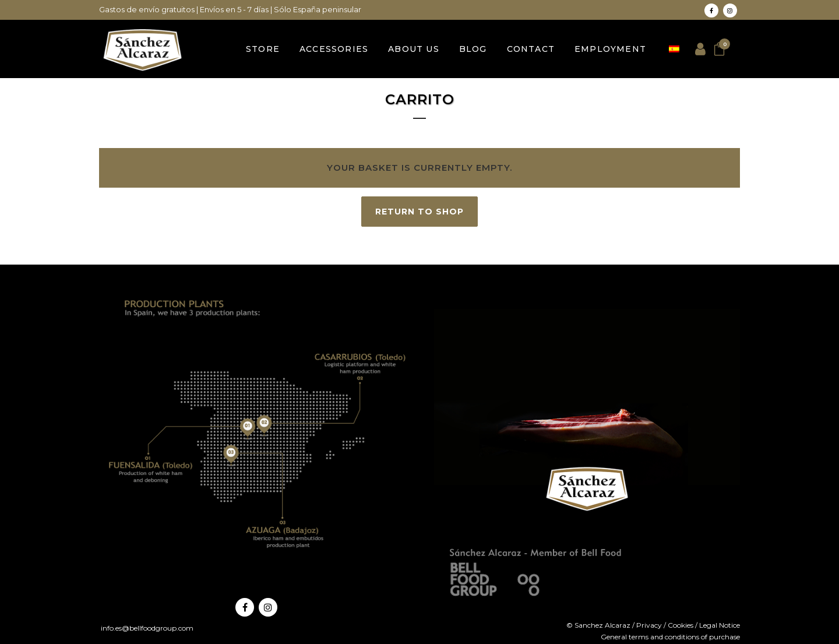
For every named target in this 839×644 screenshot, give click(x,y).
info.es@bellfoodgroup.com (146, 628)
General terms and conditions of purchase (670, 636)
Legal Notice (719, 625)
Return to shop (419, 211)
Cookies (680, 625)
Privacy (649, 625)
